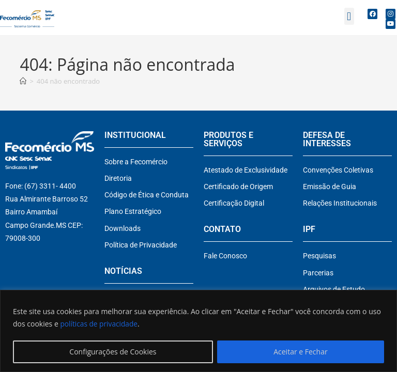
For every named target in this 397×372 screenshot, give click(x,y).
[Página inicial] (23, 81)
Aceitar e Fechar (300, 352)
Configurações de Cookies (112, 352)
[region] (198, 331)
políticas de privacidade (99, 324)
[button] (349, 16)
